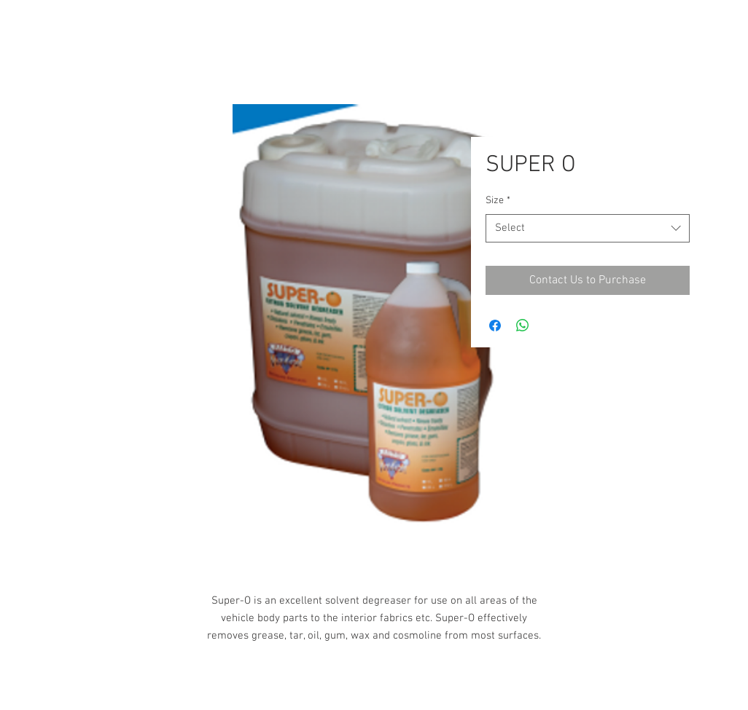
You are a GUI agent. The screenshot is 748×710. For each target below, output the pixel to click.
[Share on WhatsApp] (522, 325)
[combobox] (588, 228)
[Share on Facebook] (495, 325)
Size (498, 200)
